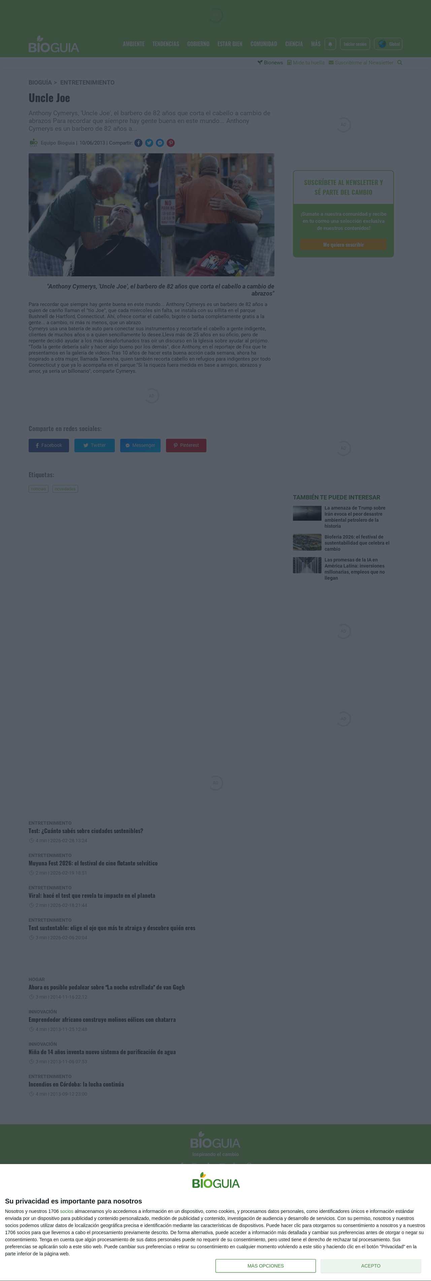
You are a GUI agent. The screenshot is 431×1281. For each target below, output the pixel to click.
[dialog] (215, 1222)
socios (66, 1211)
